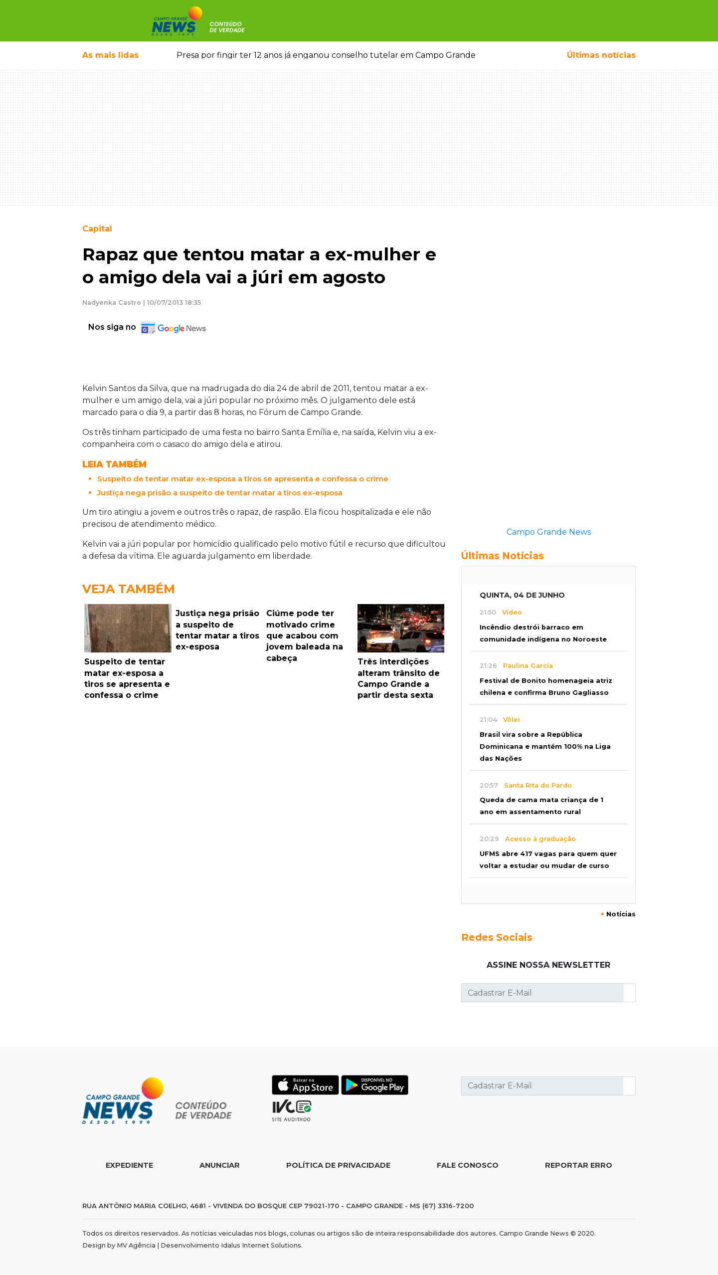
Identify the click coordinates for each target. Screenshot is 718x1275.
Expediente (129, 1165)
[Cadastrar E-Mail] (542, 992)
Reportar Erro (578, 1165)
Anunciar (219, 1165)
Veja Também (128, 589)
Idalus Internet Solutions (261, 1245)
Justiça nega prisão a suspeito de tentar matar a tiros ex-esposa (220, 492)
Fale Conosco (468, 1165)
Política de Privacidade (338, 1165)
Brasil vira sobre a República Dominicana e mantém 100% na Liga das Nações (545, 746)
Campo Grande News (549, 532)
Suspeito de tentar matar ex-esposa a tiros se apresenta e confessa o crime (242, 478)
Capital (97, 228)
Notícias (618, 914)
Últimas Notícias (502, 556)
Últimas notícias (601, 55)
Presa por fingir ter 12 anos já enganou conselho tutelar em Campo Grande (326, 55)
